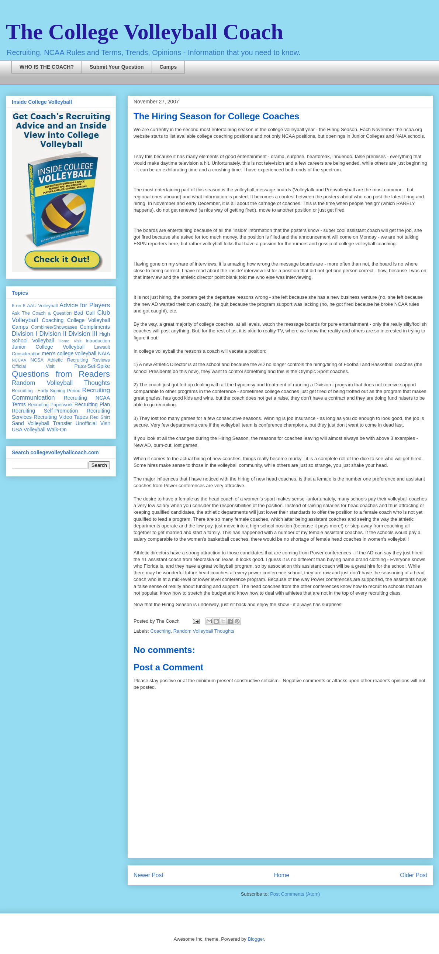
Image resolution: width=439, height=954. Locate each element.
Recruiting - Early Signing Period (46, 390)
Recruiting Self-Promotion (45, 411)
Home (282, 875)
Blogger (256, 939)
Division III (82, 333)
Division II (52, 333)
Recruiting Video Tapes (61, 417)
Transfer (62, 423)
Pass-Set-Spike (92, 366)
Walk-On (57, 429)
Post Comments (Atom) (295, 894)
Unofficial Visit (93, 423)
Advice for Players (84, 305)
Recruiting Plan (92, 404)
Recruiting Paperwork (50, 404)
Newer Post (148, 875)
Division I (24, 333)
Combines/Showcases (54, 327)
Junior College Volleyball (48, 347)
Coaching (161, 631)
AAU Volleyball (42, 305)
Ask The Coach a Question (42, 313)
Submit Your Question (117, 67)
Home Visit (69, 341)
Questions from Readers (61, 374)
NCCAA (19, 360)
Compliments (95, 327)
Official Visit (33, 366)
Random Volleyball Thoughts (203, 631)
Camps (168, 67)
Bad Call (84, 313)
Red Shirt (100, 417)
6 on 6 (18, 305)
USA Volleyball (28, 429)
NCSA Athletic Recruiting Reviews (70, 360)
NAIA (104, 353)
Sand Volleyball (30, 423)
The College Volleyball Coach (144, 32)
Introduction (98, 340)
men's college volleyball (69, 353)
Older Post (413, 875)
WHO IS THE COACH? (47, 67)
